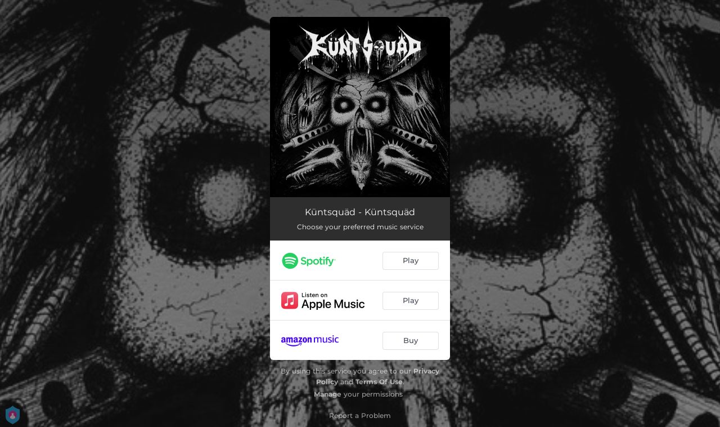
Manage (327, 394)
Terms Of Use (379, 381)
